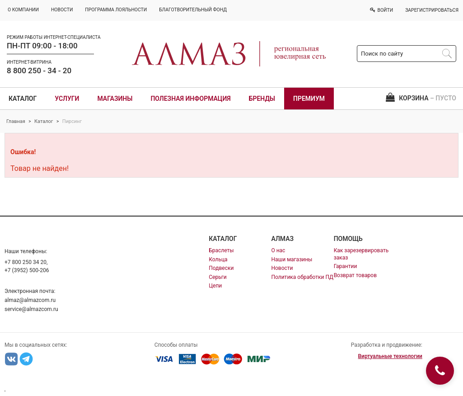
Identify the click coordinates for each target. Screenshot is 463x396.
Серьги (217, 277)
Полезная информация (190, 98)
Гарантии (345, 266)
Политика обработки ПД (302, 277)
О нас (278, 250)
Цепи (215, 286)
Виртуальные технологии (390, 356)
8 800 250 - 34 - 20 (39, 70)
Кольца (218, 259)
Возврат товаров (355, 275)
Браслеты (221, 250)
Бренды (262, 98)
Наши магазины (291, 259)
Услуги (67, 98)
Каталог (23, 98)
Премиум (309, 98)
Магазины (114, 98)
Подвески (221, 268)
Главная (15, 121)
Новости (282, 268)
